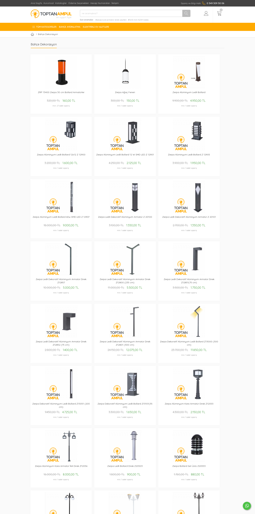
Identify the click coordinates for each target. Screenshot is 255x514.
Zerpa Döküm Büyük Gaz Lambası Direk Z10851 (88, 407)
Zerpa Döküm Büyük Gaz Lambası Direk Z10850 (48, 407)
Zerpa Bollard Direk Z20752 (206, 405)
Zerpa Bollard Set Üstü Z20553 (49, 345)
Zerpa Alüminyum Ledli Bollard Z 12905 (48, 157)
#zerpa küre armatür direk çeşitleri (111, 20)
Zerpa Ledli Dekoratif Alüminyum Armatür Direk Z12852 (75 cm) (127, 219)
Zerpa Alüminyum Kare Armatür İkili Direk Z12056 (166, 282)
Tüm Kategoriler (44, 27)
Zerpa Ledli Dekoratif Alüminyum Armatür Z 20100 (127, 157)
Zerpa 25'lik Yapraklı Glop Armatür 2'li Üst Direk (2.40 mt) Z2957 (88, 345)
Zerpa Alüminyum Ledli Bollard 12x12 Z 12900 (166, 94)
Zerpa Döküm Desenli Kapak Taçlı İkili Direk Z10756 (127, 345)
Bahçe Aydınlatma (69, 26)
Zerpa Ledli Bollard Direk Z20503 (206, 282)
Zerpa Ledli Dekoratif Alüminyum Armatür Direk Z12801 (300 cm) (167, 219)
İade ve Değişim (136, 478)
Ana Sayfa (36, 3)
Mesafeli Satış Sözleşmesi (141, 474)
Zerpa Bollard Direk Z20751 (166, 405)
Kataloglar (61, 3)
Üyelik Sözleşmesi (137, 470)
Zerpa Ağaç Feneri (88, 92)
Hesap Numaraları (100, 3)
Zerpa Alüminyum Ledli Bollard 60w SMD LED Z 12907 (88, 157)
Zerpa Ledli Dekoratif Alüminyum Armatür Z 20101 (167, 157)
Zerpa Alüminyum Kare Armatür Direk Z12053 (127, 282)
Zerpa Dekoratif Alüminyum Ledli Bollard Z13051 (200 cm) (49, 282)
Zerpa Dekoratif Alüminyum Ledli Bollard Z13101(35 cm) (88, 282)
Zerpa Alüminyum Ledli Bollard (127, 92)
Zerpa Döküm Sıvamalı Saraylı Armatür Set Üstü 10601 (127, 407)
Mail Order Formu (98, 478)
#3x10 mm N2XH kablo (138, 20)
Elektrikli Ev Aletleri (96, 26)
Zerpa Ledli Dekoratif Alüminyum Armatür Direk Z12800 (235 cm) (48, 219)
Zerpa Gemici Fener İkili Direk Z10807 (166, 345)
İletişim (115, 3)
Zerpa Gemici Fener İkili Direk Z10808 (206, 345)
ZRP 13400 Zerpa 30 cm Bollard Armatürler (49, 94)
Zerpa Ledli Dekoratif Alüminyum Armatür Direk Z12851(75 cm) (88, 219)
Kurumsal (49, 3)
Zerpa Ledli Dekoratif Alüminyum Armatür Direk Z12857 (206, 157)
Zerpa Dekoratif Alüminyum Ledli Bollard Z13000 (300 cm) (206, 219)
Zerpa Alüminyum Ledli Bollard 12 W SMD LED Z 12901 (206, 94)
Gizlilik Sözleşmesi (137, 466)
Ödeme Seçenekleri (78, 3)
